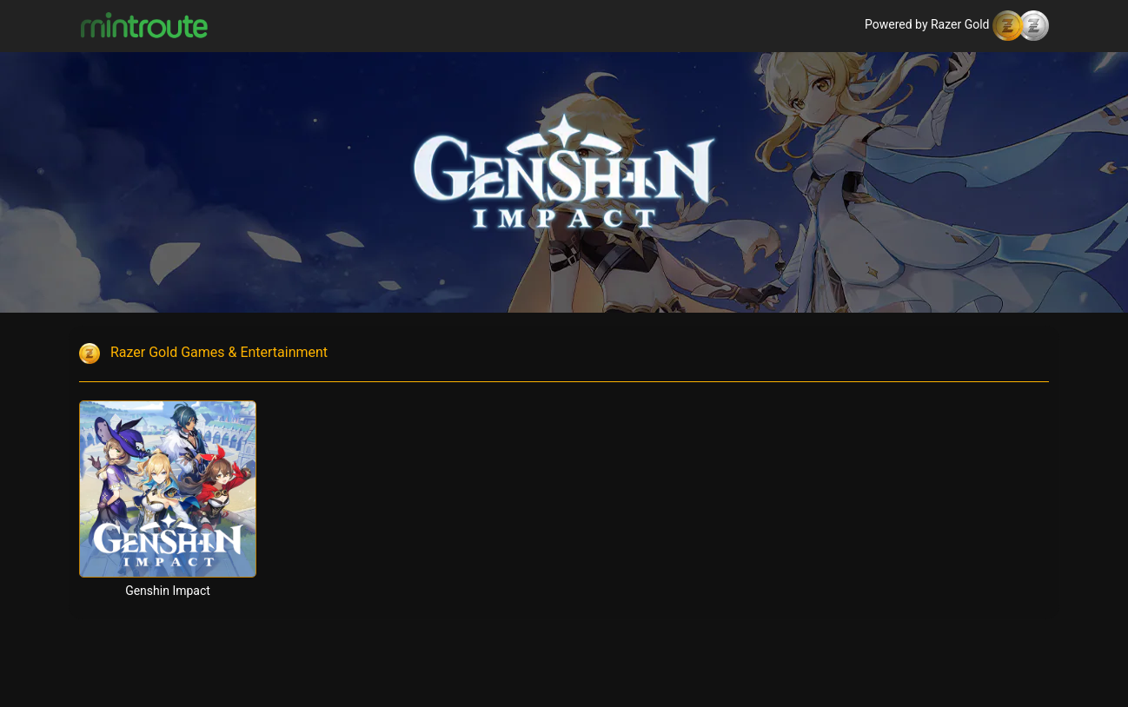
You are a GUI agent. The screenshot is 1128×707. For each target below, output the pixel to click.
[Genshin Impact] (167, 489)
